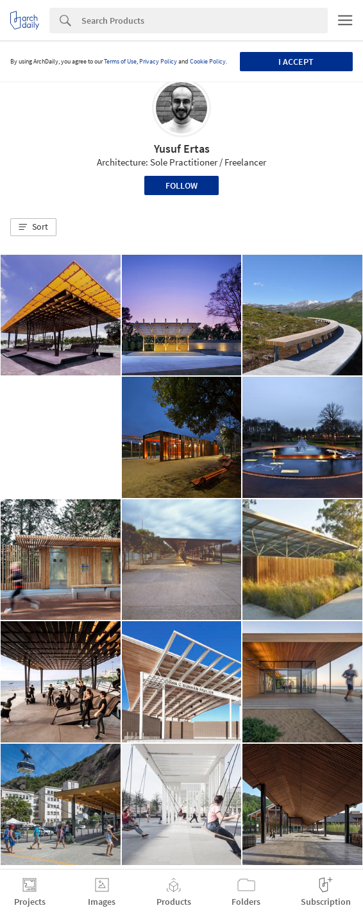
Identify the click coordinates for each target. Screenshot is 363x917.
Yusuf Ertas (182, 148)
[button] (33, 227)
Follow (181, 185)
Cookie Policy (208, 61)
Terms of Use (120, 61)
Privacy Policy (158, 61)
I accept (296, 61)
